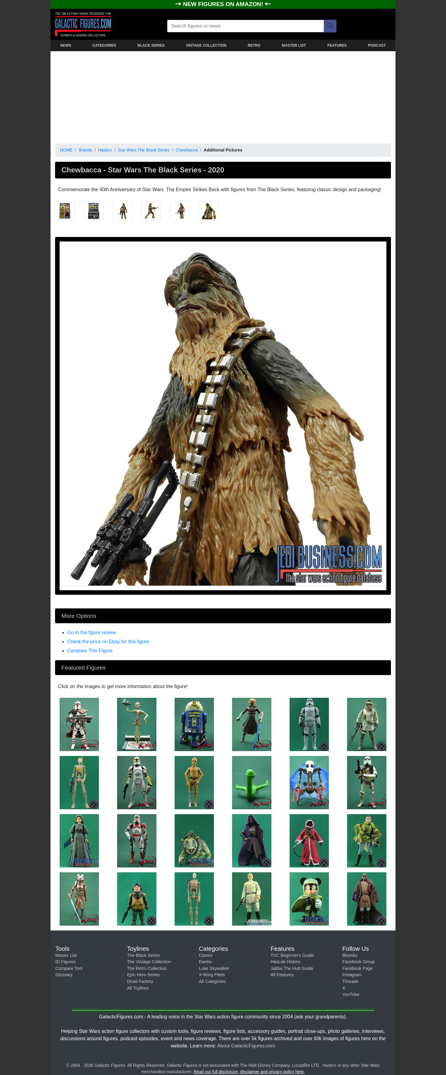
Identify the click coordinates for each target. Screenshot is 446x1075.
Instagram (352, 974)
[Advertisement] (223, 96)
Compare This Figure (90, 650)
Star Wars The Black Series (143, 150)
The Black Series (143, 955)
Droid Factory (140, 981)
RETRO (254, 45)
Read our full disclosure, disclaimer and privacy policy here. (249, 1071)
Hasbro (105, 150)
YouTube (350, 994)
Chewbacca (186, 150)
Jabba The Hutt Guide (292, 968)
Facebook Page (357, 968)
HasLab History (285, 961)
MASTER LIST (294, 45)
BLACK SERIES (151, 45)
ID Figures (65, 961)
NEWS (65, 45)
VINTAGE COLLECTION (206, 45)
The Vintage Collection (149, 961)
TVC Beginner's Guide (292, 955)
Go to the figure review (91, 632)
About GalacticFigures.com (246, 1045)
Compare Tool (68, 968)
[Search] (330, 26)
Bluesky (349, 955)
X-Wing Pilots (212, 974)
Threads (350, 981)
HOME (66, 150)
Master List (66, 955)
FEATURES (337, 45)
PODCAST (377, 45)
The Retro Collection (147, 968)
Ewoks (205, 961)
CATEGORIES (104, 45)
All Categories (212, 981)
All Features (282, 974)
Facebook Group (358, 961)
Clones (205, 955)
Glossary (64, 974)
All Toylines (138, 988)
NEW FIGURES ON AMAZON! (224, 4)
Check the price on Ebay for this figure (108, 641)
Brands (85, 150)
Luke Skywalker (214, 968)
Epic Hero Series (143, 974)
